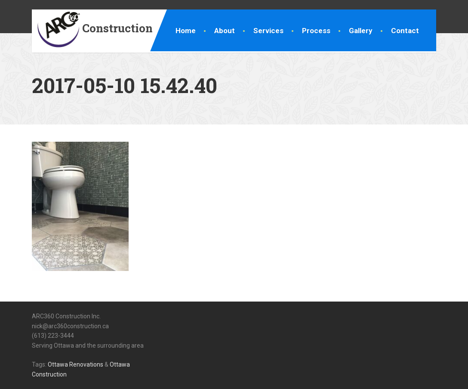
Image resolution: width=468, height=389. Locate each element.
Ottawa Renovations (75, 364)
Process (316, 30)
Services (268, 30)
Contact (405, 30)
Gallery (361, 30)
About (224, 30)
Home (186, 30)
